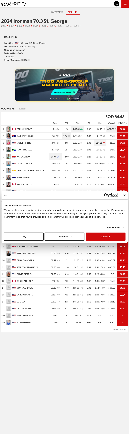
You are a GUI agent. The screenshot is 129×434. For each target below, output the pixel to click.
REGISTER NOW (64, 85)
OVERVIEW (57, 12)
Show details (113, 227)
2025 (3, 25)
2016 (60, 25)
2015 (68, 25)
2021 (27, 25)
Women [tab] (7, 108)
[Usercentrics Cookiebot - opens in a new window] (106, 195)
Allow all (105, 236)
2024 (11, 25)
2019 (35, 25)
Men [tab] (22, 108)
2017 (52, 25)
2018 (44, 25)
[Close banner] (124, 195)
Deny (23, 236)
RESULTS (72, 12)
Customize (65, 236)
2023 (19, 25)
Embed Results (119, 329)
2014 (76, 25)
